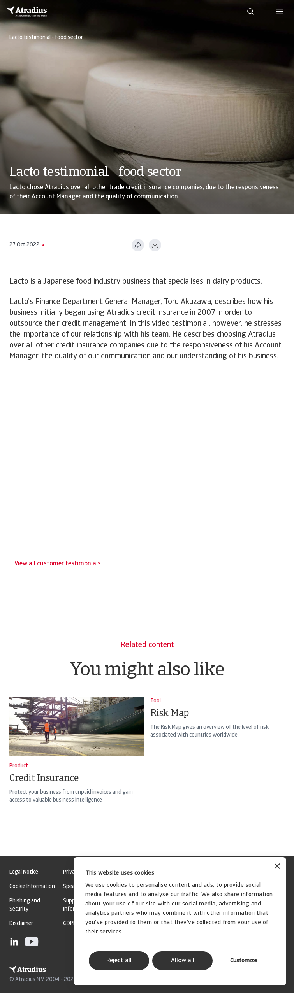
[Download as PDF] (155, 245)
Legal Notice (23, 872)
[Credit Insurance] (76, 764)
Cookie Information (32, 886)
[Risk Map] (217, 764)
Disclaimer (21, 923)
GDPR (69, 923)
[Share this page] (138, 245)
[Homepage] (27, 11)
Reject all (119, 961)
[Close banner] (277, 867)
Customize (243, 961)
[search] (250, 11)
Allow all (182, 961)
